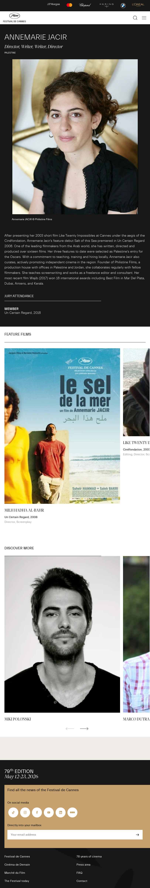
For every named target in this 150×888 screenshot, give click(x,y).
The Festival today (16, 881)
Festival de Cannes (17, 856)
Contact (81, 881)
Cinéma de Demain (17, 864)
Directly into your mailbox (24, 825)
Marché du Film (14, 872)
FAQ (79, 872)
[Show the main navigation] (144, 18)
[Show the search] (135, 18)
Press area (83, 864)
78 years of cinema (89, 856)
